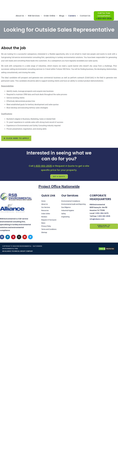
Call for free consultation (103, 16)
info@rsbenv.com (97, 219)
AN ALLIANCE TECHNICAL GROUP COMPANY (17, 251)
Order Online (49, 16)
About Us (20, 16)
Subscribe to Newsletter (103, 226)
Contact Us (85, 16)
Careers (72, 16)
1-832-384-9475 (101, 213)
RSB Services (34, 16)
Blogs (61, 16)
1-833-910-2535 (43, 165)
